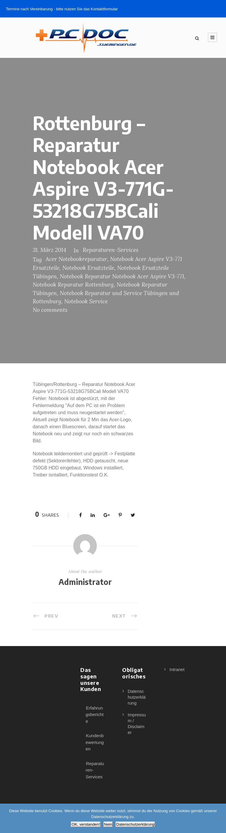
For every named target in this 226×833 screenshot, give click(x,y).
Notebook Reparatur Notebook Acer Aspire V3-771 (122, 276)
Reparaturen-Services (110, 249)
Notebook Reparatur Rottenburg (73, 284)
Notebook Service (86, 301)
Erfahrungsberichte (95, 714)
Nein (108, 824)
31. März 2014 (49, 249)
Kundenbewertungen (95, 742)
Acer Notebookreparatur (76, 258)
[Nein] (219, 818)
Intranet (177, 669)
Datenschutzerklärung (137, 697)
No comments (50, 309)
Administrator (85, 582)
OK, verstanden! (86, 824)
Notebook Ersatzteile (88, 267)
